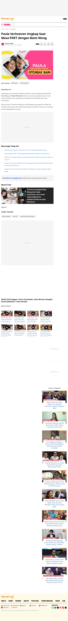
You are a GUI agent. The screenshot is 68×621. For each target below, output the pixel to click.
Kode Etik (26, 601)
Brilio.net (14, 607)
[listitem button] (48, 44)
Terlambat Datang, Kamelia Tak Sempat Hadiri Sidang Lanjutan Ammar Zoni (54, 425)
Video (7, 29)
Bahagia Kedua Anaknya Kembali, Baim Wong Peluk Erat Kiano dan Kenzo (32, 335)
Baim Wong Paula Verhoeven (27, 216)
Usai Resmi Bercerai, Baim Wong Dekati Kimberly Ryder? (20, 333)
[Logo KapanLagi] (7, 19)
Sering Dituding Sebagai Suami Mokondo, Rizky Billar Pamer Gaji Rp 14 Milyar (54, 542)
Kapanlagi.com (15, 605)
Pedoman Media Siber (47, 601)
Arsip (63, 601)
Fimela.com (5, 607)
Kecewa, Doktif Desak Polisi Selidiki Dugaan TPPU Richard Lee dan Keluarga (54, 484)
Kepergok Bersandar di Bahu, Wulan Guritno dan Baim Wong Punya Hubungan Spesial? (7, 335)
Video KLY (15, 216)
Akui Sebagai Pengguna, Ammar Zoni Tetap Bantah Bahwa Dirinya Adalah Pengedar (54, 445)
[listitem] (13, 24)
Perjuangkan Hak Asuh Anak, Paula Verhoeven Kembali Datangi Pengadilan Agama (19, 321)
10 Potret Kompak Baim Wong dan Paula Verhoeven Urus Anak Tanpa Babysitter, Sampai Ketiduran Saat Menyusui (36, 195)
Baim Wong (13, 29)
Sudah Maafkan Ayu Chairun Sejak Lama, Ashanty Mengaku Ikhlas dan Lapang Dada (54, 504)
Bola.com (33, 605)
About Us (3, 601)
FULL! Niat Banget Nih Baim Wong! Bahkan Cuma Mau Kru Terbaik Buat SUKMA (45, 321)
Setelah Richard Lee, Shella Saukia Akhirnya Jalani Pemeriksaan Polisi (54, 465)
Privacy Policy (35, 601)
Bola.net (23, 605)
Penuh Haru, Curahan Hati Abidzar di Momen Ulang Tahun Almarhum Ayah (54, 561)
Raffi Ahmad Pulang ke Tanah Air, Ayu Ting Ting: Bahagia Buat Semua (25, 150)
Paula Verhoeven (24, 83)
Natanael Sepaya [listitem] (9, 43)
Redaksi (11, 601)
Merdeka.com (43, 605)
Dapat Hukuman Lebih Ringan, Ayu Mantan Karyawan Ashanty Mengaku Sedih (54, 405)
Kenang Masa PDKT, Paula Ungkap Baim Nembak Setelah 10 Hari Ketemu (27, 154)
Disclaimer (18, 601)
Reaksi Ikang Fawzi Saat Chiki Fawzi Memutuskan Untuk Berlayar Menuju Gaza (54, 524)
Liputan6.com (5, 605)
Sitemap (57, 601)
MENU (65, 19)
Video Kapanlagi (6, 216)
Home (2, 29)
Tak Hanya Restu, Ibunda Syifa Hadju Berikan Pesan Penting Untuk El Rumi (54, 580)
